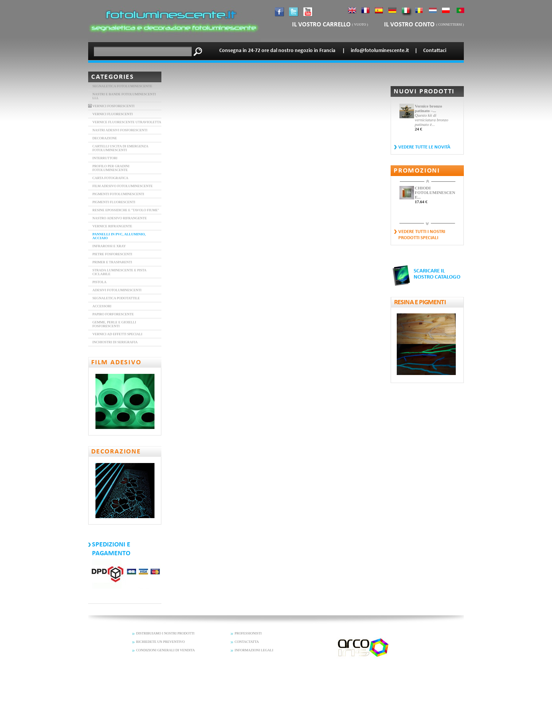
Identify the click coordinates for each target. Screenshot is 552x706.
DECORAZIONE (104, 138)
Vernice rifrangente (112, 226)
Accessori (102, 306)
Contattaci (434, 51)
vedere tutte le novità (424, 147)
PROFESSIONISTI (248, 633)
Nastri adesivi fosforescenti (120, 130)
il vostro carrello (321, 24)
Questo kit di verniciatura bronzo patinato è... (431, 120)
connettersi (450, 24)
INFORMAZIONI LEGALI (254, 650)
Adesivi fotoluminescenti (116, 290)
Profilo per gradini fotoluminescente (111, 168)
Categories (112, 77)
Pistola (99, 282)
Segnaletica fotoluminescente (122, 86)
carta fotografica (110, 178)
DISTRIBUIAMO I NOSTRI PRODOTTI (165, 633)
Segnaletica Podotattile (116, 298)
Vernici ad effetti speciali (117, 334)
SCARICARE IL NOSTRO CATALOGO (437, 274)
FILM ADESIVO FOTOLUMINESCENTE (122, 186)
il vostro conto (410, 24)
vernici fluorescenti (112, 114)
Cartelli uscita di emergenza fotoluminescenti (120, 148)
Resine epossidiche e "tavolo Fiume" (125, 210)
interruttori (104, 158)
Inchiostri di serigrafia (115, 342)
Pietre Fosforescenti (112, 254)
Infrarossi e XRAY (109, 246)
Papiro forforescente (113, 314)
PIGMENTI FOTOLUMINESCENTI (118, 194)
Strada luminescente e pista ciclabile (119, 272)
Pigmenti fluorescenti (113, 202)
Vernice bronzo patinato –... (428, 108)
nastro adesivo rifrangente (119, 218)
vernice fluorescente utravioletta (126, 122)
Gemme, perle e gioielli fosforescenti (114, 324)
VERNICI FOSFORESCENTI (113, 106)
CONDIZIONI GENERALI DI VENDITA (165, 650)
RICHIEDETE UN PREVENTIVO (160, 642)
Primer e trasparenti (112, 262)
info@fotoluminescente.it (380, 51)
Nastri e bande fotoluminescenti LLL (124, 96)
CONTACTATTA (247, 642)
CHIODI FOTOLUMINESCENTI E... (435, 192)
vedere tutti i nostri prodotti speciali (421, 234)
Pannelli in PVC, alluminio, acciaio (119, 236)
